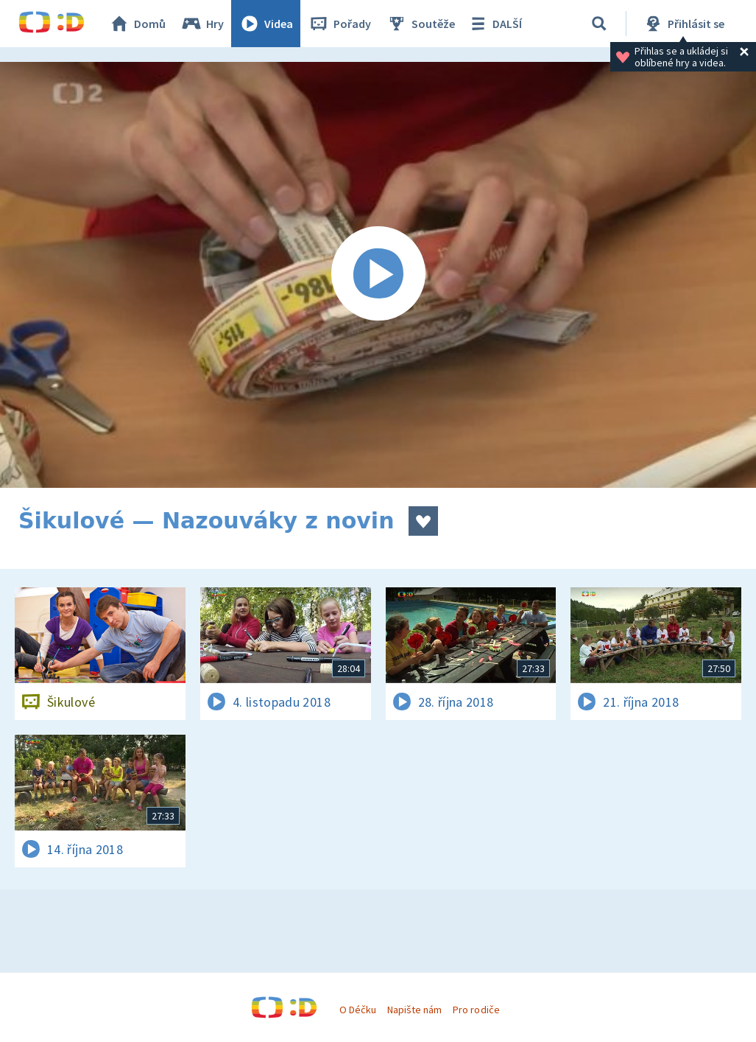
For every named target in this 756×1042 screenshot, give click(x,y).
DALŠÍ (494, 24)
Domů (137, 24)
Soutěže (420, 24)
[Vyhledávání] (599, 23)
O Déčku (357, 1009)
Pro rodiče (476, 1009)
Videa (266, 24)
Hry (202, 24)
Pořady (339, 24)
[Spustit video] (378, 275)
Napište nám (414, 1009)
